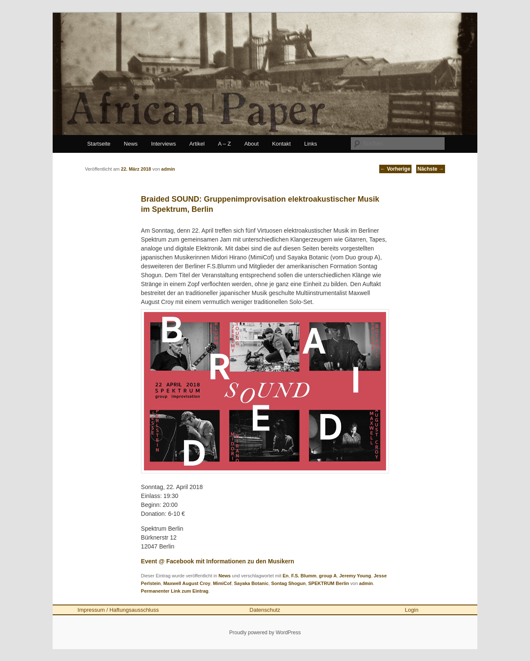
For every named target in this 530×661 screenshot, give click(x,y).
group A (328, 575)
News (131, 144)
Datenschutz (265, 610)
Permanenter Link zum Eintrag (175, 590)
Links (310, 144)
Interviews (163, 144)
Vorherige (395, 169)
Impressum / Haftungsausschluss (118, 610)
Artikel (197, 144)
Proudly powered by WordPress (265, 633)
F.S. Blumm (303, 575)
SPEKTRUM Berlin (328, 583)
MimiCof (222, 583)
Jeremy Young (355, 575)
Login (411, 610)
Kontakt (281, 144)
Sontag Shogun (288, 583)
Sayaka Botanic (251, 583)
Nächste (430, 169)
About (251, 144)
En (286, 575)
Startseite (98, 144)
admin (366, 583)
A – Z (224, 144)
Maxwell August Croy (186, 583)
